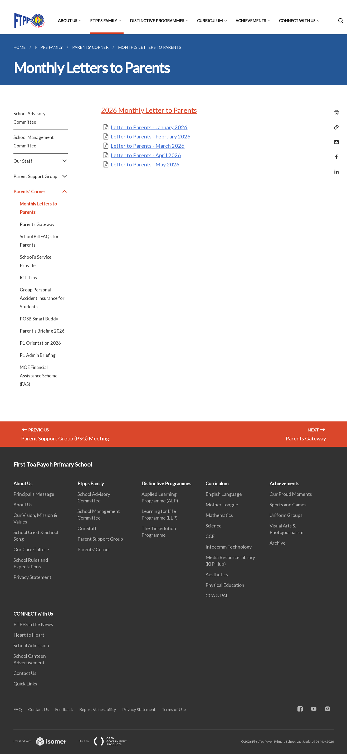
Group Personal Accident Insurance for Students (42, 298)
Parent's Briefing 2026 (42, 331)
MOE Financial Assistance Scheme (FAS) (38, 375)
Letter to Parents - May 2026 (145, 164)
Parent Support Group (40, 176)
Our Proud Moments (291, 494)
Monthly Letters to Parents (38, 208)
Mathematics (219, 515)
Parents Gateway (37, 224)
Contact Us (24, 673)
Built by (107, 741)
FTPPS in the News (33, 624)
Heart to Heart (28, 635)
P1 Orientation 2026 (40, 343)
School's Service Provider (35, 261)
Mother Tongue (222, 504)
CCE (210, 536)
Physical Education (225, 585)
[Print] (335, 112)
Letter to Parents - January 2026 (149, 127)
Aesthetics (217, 574)
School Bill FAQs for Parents (39, 241)
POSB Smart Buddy (39, 318)
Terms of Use (174, 709)
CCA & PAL (217, 595)
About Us (67, 20)
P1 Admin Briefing (38, 355)
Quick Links (25, 683)
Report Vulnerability (97, 709)
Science (214, 526)
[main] (173, 240)
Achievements (251, 20)
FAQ (17, 709)
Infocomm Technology (229, 547)
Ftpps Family (103, 20)
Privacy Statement (32, 577)
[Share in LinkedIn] (335, 168)
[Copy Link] (335, 127)
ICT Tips (28, 277)
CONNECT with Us (297, 20)
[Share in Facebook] (335, 153)
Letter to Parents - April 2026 (146, 155)
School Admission (31, 645)
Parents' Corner (40, 192)
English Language (224, 494)
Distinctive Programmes (157, 20)
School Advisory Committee (29, 118)
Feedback (64, 709)
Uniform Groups (286, 515)
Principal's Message (33, 494)
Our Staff (40, 161)
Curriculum (210, 20)
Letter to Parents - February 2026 (150, 136)
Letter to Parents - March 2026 (147, 145)
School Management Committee (33, 141)
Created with (44, 741)
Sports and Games (288, 504)
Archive (278, 543)
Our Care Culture (31, 549)
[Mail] (335, 138)
